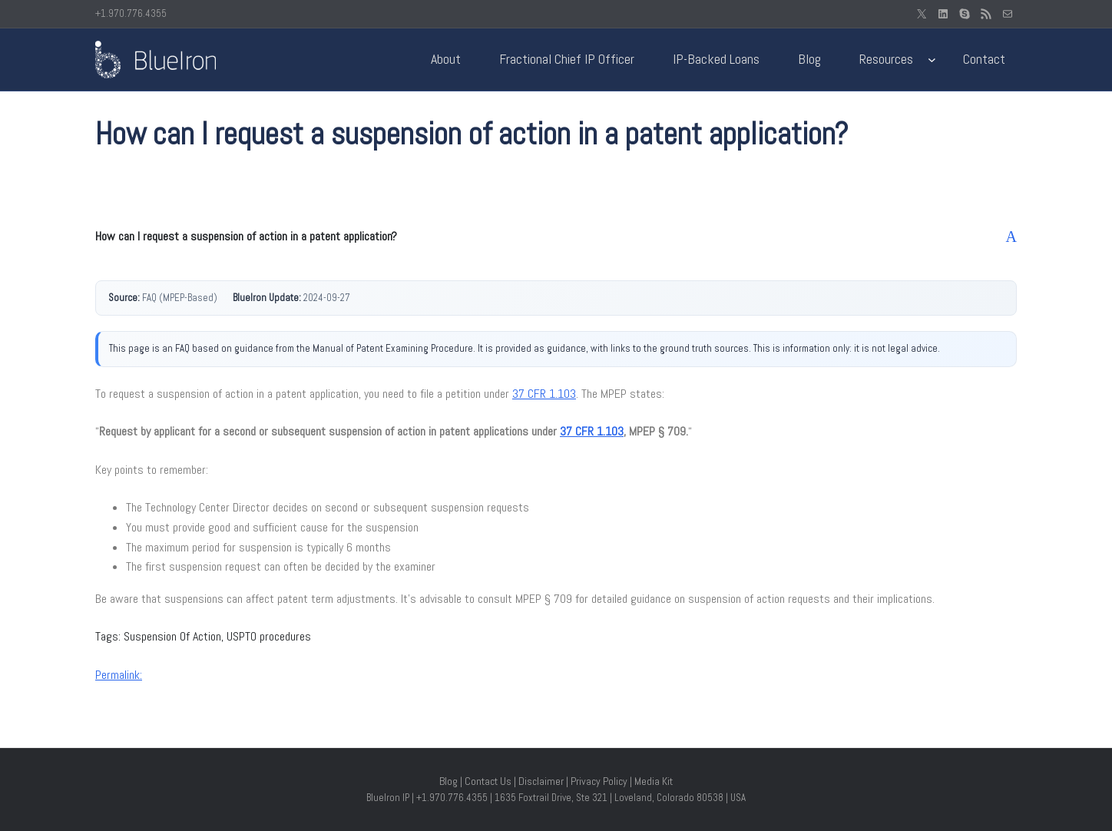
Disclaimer (541, 781)
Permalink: (118, 675)
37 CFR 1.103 (544, 394)
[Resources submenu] (932, 59)
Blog (448, 781)
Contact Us (488, 781)
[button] (556, 236)
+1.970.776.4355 (131, 13)
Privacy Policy (599, 781)
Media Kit (653, 781)
